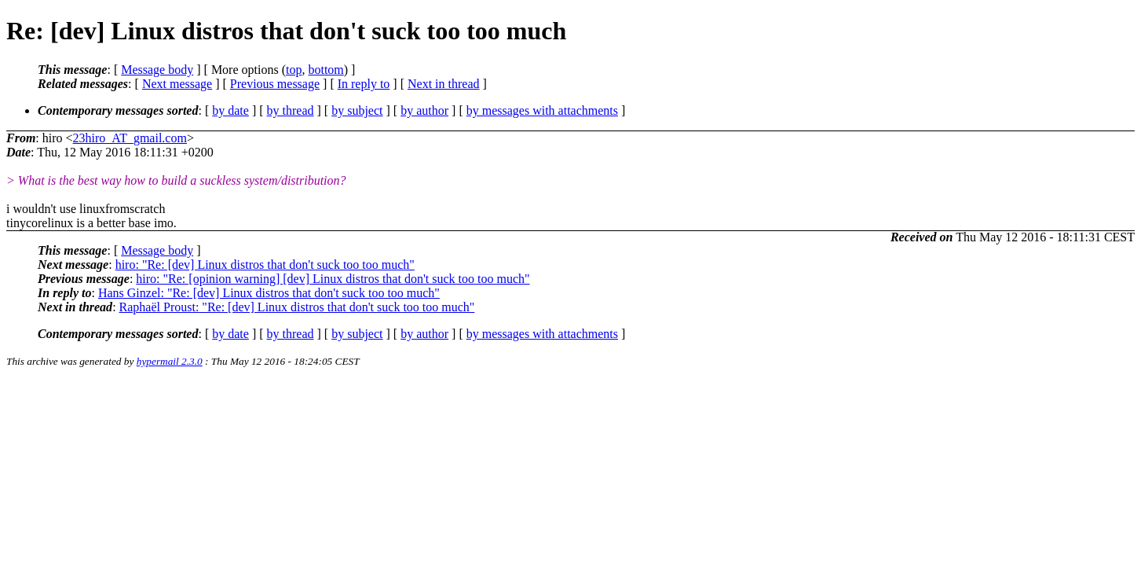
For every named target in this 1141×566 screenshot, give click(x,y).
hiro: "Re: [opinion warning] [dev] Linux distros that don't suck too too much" (332, 278)
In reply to (364, 83)
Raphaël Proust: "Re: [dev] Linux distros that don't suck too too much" (297, 307)
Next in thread (444, 83)
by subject (356, 110)
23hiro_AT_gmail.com (130, 138)
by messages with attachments (542, 110)
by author (424, 110)
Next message (177, 83)
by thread (290, 110)
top (294, 69)
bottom (325, 69)
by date (230, 110)
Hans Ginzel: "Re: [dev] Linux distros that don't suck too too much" (269, 293)
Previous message (275, 83)
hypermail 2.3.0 (170, 361)
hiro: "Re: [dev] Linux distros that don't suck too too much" (265, 264)
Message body (157, 69)
